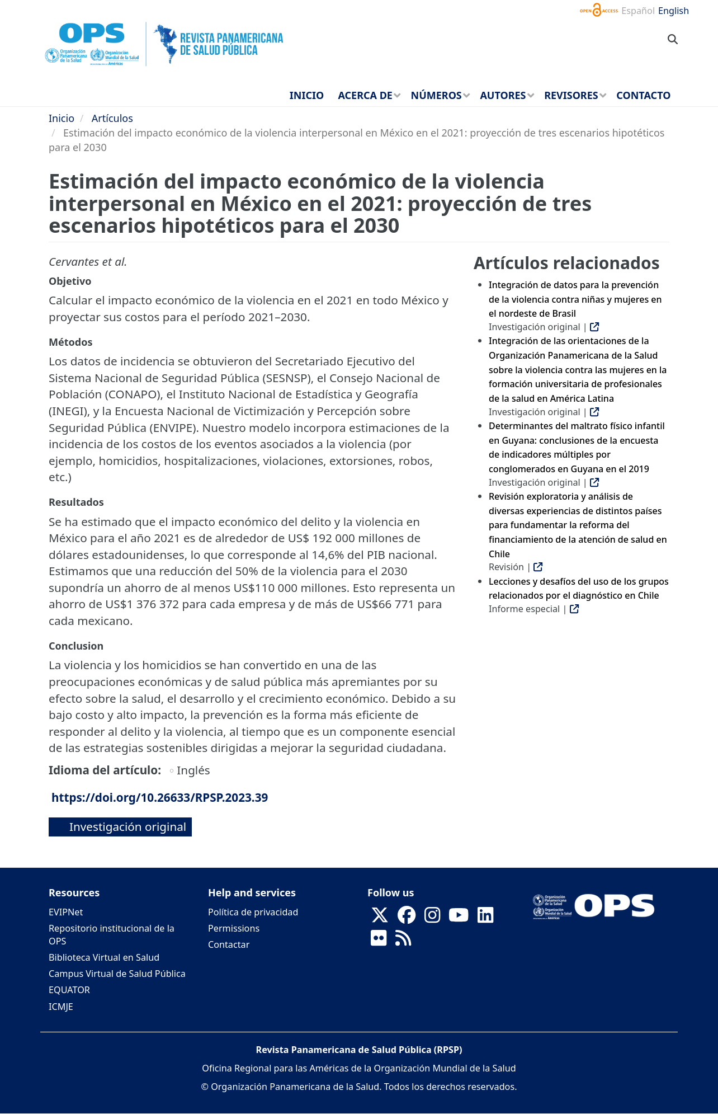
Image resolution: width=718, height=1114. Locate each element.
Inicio (61, 118)
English (673, 10)
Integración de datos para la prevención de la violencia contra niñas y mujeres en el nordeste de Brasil (575, 299)
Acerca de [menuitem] (365, 95)
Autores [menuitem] (503, 95)
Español (638, 10)
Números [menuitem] (436, 95)
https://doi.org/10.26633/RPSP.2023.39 (159, 797)
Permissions (233, 928)
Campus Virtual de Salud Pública (117, 973)
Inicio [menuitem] (307, 95)
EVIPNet (66, 912)
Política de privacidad (253, 912)
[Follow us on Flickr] (378, 941)
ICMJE (61, 1006)
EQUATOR (69, 990)
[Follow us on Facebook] (406, 918)
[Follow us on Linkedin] (485, 918)
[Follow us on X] (380, 918)
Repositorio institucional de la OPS (111, 934)
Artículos (112, 118)
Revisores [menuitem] (571, 95)
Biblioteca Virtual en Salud (104, 957)
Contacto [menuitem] (643, 95)
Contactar (228, 944)
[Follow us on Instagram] (432, 918)
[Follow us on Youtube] (458, 918)
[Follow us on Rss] (403, 941)
